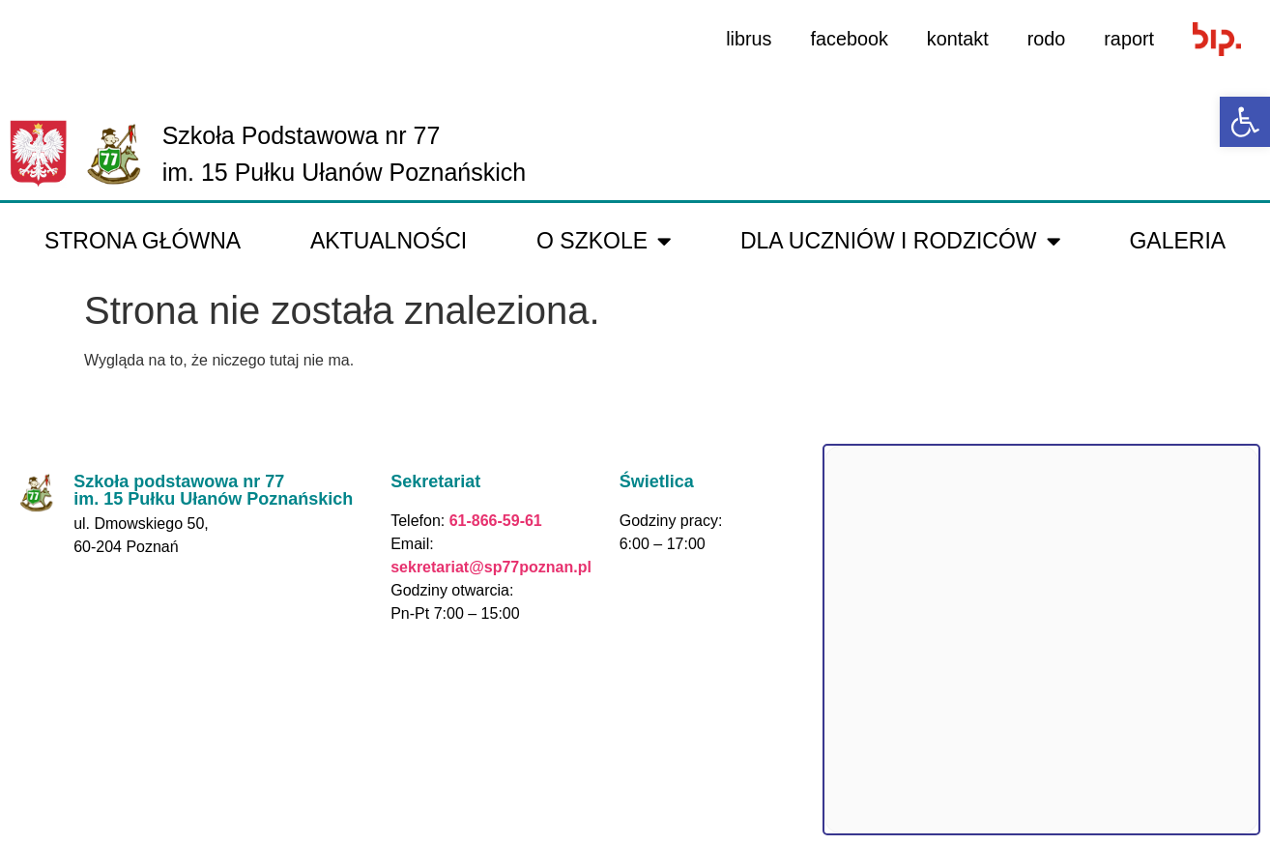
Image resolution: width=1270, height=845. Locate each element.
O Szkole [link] (603, 241)
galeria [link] (1177, 240)
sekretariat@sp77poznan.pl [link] (491, 567)
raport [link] (1129, 38)
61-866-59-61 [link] (493, 520)
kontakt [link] (956, 38)
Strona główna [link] (142, 240)
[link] (1245, 122)
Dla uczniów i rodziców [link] (900, 241)
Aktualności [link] (388, 240)
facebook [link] (847, 38)
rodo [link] (1045, 38)
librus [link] (746, 38)
